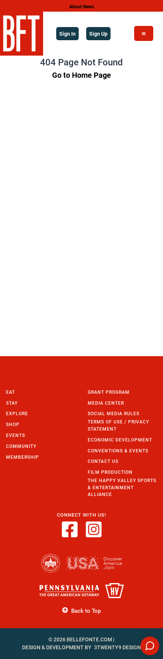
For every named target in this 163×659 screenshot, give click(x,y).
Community (21, 446)
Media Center (106, 403)
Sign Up (98, 33)
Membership (22, 457)
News (88, 6)
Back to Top (81, 610)
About (75, 6)
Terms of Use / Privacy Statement (118, 425)
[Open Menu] (143, 33)
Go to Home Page (81, 75)
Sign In (67, 33)
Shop (12, 424)
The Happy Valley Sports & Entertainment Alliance (122, 487)
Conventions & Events (118, 450)
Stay (12, 403)
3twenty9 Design (117, 647)
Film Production (110, 472)
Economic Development (120, 440)
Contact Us (103, 461)
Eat (10, 392)
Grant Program (109, 392)
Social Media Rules (113, 413)
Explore (17, 413)
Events (15, 435)
